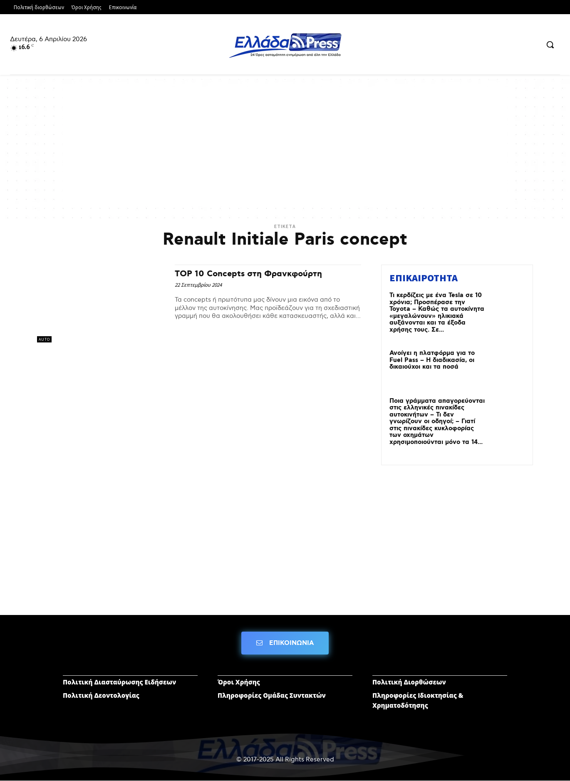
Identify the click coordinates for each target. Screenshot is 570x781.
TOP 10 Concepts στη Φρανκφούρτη (250, 274)
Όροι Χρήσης (239, 682)
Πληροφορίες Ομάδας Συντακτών (272, 695)
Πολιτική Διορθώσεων (409, 682)
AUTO (44, 339)
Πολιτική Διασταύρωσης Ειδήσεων (119, 682)
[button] (550, 45)
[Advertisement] (285, 145)
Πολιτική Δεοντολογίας (101, 695)
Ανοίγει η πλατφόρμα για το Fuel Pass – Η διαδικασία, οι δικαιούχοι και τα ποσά (432, 360)
